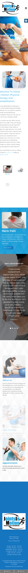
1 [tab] (10, 328)
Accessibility (14, 564)
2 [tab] (12, 328)
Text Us (21, 571)
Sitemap (21, 562)
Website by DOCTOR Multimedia (14, 566)
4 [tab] (17, 328)
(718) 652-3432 (16, 541)
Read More (7, 247)
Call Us (7, 571)
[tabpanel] (14, 294)
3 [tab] (15, 328)
